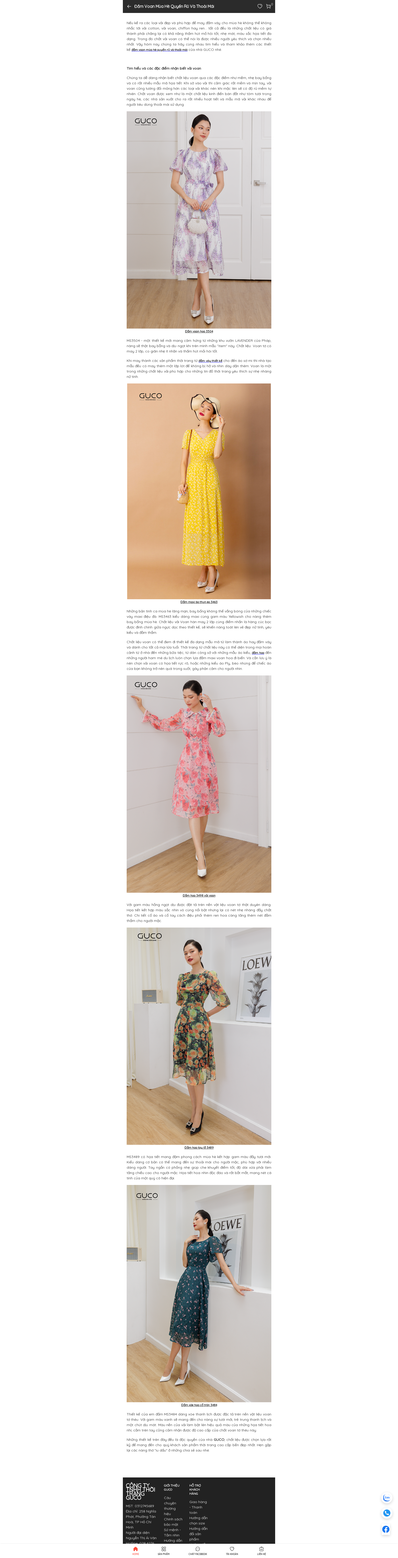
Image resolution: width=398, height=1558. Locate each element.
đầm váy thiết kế (210, 361)
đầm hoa (258, 653)
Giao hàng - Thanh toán (198, 1507)
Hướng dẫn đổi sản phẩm (198, 1533)
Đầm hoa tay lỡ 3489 (199, 1147)
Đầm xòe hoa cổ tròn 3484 (199, 1405)
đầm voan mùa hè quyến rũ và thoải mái (159, 50)
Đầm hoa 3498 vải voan (199, 895)
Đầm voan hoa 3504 (199, 331)
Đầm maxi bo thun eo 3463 (199, 602)
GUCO (219, 1439)
